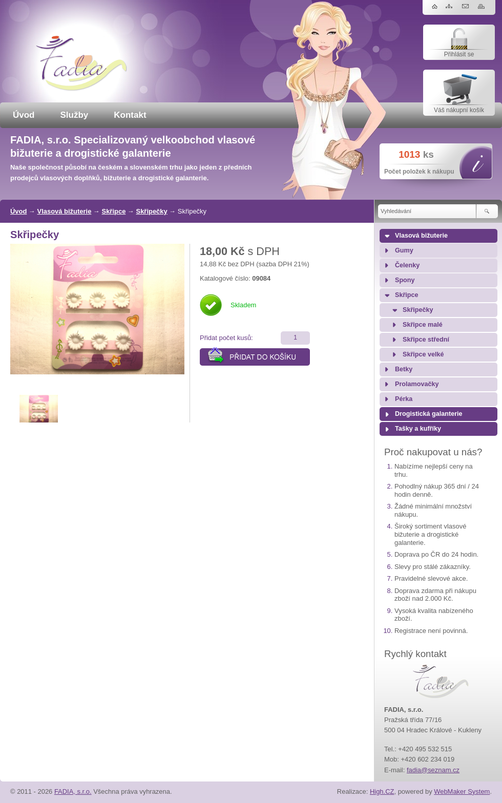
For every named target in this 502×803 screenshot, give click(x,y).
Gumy (404, 250)
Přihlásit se (459, 54)
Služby (74, 115)
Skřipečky (152, 211)
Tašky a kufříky (418, 428)
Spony (404, 280)
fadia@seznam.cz (433, 770)
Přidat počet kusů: (226, 338)
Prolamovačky (416, 384)
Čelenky (407, 265)
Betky (403, 369)
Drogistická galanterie (429, 413)
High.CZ (382, 791)
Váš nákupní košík (459, 110)
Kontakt (130, 115)
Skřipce (114, 211)
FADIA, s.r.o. (73, 791)
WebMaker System (462, 791)
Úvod (24, 115)
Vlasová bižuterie (64, 211)
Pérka (403, 399)
